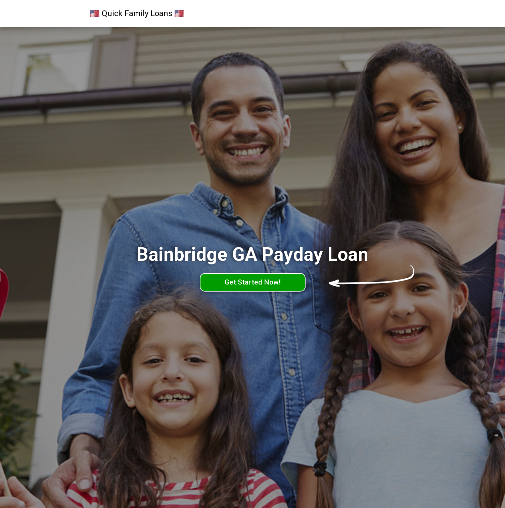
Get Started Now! (253, 282)
